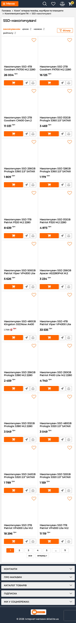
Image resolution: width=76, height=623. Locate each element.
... (56, 550)
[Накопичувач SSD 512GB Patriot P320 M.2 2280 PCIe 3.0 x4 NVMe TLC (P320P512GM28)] (56, 203)
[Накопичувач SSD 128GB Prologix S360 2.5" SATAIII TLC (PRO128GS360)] (56, 152)
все (30, 555)
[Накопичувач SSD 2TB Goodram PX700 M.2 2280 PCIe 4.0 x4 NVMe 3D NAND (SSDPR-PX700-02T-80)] (56, 51)
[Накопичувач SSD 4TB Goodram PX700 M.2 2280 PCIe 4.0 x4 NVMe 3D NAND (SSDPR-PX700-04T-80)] (20, 51)
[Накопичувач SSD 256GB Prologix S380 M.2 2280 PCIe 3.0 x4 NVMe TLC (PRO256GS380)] (20, 356)
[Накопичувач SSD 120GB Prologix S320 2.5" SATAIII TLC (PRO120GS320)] (56, 458)
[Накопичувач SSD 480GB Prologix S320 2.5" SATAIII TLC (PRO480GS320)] (56, 407)
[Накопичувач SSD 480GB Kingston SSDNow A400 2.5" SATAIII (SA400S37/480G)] (20, 305)
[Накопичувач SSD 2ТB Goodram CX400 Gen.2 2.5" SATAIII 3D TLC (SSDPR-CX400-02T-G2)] (20, 102)
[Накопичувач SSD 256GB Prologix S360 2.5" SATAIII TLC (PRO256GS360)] (20, 152)
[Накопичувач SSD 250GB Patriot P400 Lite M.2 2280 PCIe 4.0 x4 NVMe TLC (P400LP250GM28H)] (56, 356)
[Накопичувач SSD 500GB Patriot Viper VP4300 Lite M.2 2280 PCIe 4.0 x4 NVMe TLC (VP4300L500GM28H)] (20, 254)
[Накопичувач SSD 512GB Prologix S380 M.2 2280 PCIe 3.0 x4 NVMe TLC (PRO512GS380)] (20, 407)
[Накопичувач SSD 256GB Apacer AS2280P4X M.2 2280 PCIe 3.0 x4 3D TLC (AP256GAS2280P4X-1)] (56, 254)
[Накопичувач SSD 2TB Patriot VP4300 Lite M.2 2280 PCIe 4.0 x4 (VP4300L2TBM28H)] (20, 509)
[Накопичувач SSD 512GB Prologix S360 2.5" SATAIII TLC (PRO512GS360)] (56, 102)
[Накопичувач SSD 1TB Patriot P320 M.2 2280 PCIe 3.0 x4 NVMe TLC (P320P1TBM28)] (20, 203)
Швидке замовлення (27, 82)
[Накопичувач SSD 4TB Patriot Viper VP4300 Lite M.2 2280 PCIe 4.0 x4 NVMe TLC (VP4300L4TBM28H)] (56, 305)
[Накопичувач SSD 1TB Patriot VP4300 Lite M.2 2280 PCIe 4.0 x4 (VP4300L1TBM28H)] (56, 509)
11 (65, 550)
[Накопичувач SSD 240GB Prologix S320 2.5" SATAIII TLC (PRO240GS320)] (20, 458)
